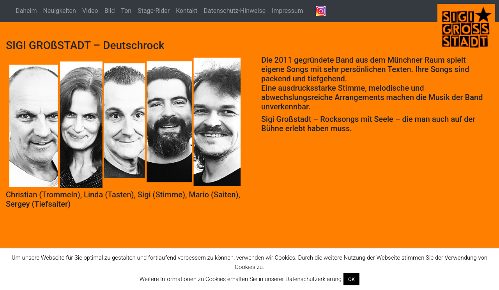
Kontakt (186, 10)
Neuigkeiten (59, 10)
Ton (126, 10)
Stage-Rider (154, 10)
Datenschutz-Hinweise (234, 10)
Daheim (26, 10)
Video (90, 10)
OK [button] (351, 279)
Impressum (287, 10)
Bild (109, 10)
